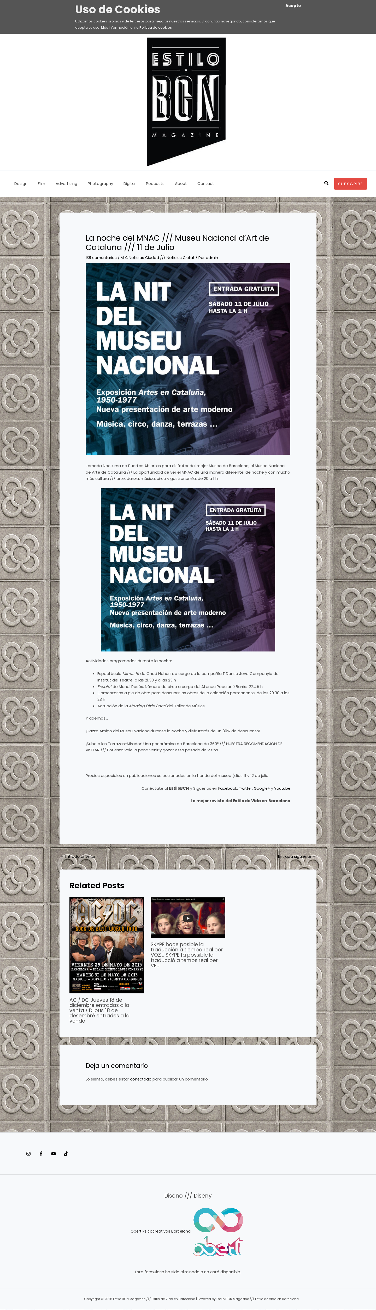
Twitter (244, 788)
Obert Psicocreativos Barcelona (160, 1231)
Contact (186, 183)
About (164, 183)
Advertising (60, 183)
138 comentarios (102, 257)
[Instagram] (28, 1154)
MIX (125, 257)
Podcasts (141, 183)
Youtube (281, 788)
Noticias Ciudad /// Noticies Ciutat (163, 257)
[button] (326, 183)
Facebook (225, 788)
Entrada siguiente (296, 856)
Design (19, 183)
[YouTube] (64, 1154)
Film (37, 183)
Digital (118, 183)
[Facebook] (46, 1154)
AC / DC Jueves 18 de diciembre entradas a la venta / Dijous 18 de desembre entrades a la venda (101, 1011)
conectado (141, 1079)
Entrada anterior (78, 856)
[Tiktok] (81, 1154)
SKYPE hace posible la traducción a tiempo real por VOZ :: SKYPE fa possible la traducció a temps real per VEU (186, 955)
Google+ (260, 788)
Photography (91, 183)
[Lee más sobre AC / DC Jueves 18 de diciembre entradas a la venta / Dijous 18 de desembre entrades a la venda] (106, 945)
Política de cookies (155, 27)
